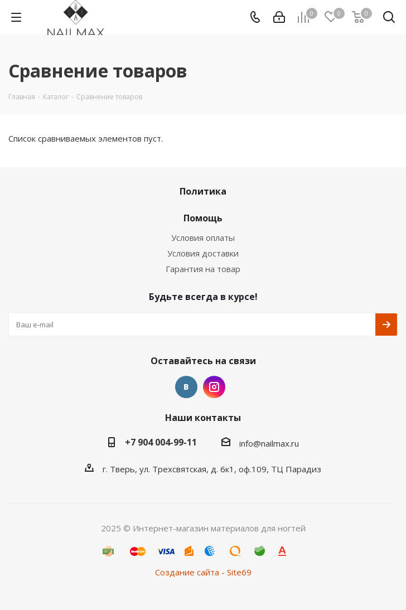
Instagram (214, 387)
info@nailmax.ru (269, 443)
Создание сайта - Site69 (203, 572)
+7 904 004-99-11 (161, 442)
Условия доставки (203, 253)
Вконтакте (186, 387)
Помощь (203, 218)
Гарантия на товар (203, 268)
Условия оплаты (203, 237)
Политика (203, 191)
